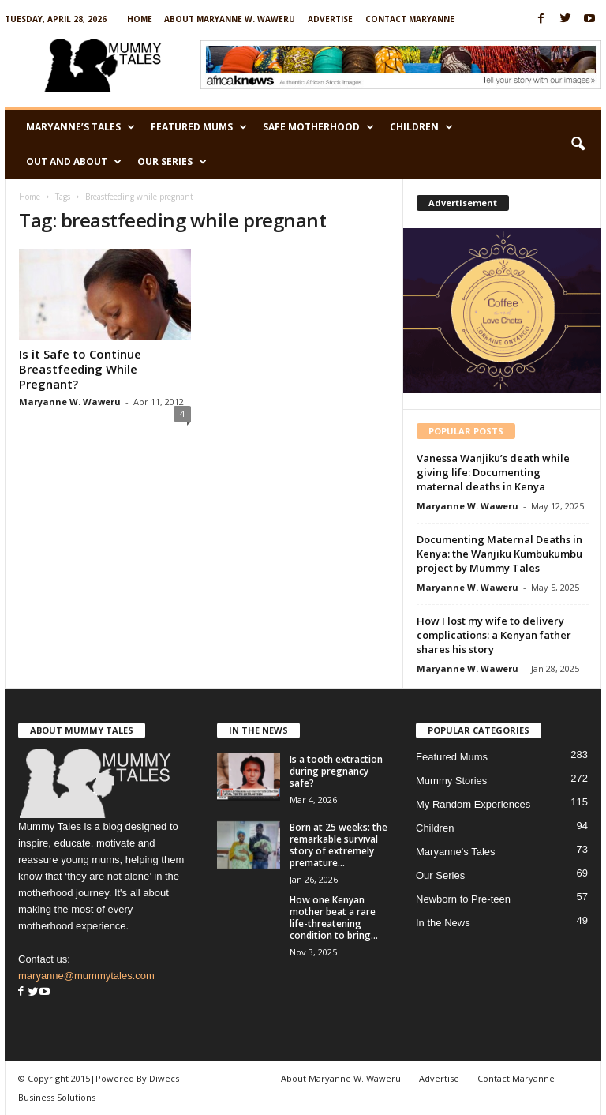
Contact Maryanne (409, 18)
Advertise (330, 18)
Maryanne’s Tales (80, 127)
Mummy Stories (451, 781)
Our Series (172, 162)
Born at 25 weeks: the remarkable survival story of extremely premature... (338, 844)
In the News (443, 923)
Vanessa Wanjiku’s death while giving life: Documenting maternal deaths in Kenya (493, 472)
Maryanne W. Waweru (70, 401)
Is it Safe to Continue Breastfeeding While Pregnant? (80, 369)
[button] (577, 144)
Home (139, 18)
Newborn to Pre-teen (463, 899)
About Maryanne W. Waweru (229, 18)
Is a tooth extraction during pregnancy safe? (336, 771)
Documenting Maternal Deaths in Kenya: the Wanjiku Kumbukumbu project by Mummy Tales (499, 553)
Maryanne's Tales (456, 852)
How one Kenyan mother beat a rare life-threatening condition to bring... (334, 917)
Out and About (74, 162)
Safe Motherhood (318, 127)
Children (421, 127)
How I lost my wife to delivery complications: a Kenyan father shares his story (494, 635)
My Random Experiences (473, 804)
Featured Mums (199, 127)
